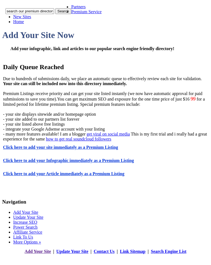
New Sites (22, 16)
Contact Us (104, 251)
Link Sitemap (133, 251)
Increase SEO (25, 222)
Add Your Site (25, 212)
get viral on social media (108, 134)
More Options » (27, 242)
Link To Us (23, 237)
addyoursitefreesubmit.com (89, 257)
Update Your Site (28, 217)
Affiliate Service (27, 232)
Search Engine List (169, 251)
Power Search (25, 227)
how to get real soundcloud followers (78, 139)
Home (18, 21)
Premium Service (86, 11)
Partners (78, 6)
